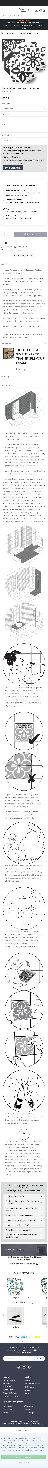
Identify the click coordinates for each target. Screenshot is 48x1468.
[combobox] (24, 15)
